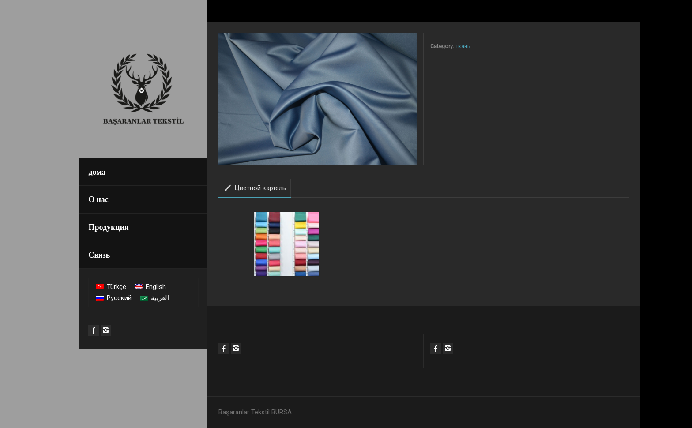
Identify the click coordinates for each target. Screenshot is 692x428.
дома (96, 172)
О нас (98, 199)
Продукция (108, 227)
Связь (99, 255)
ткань (462, 46)
